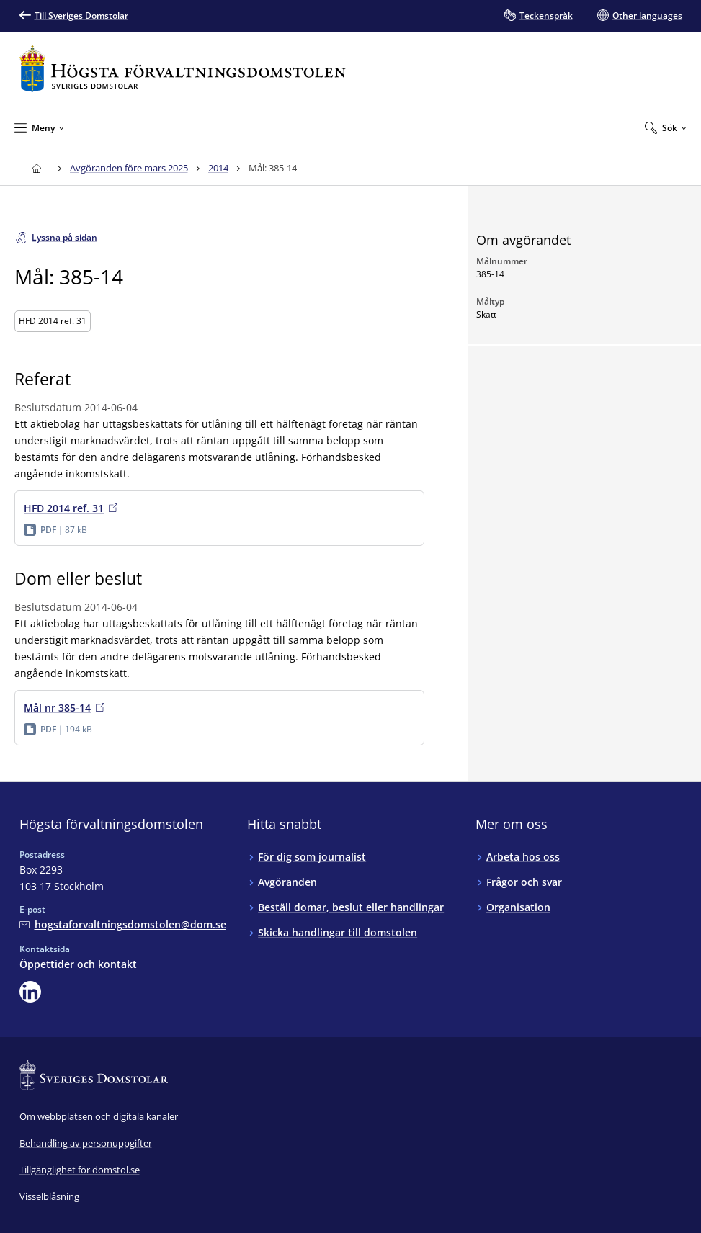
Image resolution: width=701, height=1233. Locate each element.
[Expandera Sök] (665, 127)
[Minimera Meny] (39, 127)
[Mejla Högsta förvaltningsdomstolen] (122, 924)
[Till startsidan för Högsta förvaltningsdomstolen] (183, 68)
